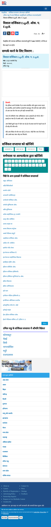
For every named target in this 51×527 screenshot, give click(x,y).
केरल (4, 428)
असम (4, 385)
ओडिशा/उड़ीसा (7, 442)
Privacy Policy (43, 512)
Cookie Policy (36, 512)
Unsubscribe (7, 502)
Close (21, 517)
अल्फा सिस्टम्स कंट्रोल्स (9, 228)
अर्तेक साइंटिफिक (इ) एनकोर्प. (12, 214)
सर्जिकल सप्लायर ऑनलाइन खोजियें (19, 12)
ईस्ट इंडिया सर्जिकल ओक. (10, 315)
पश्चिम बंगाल (6, 475)
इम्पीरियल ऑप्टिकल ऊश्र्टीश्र (11, 300)
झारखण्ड (5, 418)
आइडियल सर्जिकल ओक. (10, 238)
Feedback (24, 494)
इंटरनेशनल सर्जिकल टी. (10, 252)
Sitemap (24, 491)
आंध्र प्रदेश (6, 380)
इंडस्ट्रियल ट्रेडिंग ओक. (9, 262)
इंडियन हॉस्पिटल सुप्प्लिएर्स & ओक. (13, 276)
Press (23, 488)
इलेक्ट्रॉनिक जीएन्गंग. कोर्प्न (10, 305)
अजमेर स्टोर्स (6, 190)
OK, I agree (4, 517)
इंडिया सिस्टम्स (7, 281)
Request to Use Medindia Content (14, 499)
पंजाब (4, 447)
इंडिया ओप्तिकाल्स (8, 286)
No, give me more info (13, 517)
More (44, 323)
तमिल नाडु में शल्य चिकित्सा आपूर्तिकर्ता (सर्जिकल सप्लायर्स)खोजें (22, 15)
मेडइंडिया (4, 12)
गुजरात (5, 404)
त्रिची (5, 343)
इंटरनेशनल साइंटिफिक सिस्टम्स (12, 257)
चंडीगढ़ (5, 394)
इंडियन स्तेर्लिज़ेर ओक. (9, 267)
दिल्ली (4, 399)
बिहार (4, 389)
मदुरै (5, 351)
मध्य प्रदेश (5, 432)
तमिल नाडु (6, 461)
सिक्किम (5, 456)
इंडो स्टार (5, 291)
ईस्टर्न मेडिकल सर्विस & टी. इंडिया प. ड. (14, 319)
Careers (5, 488)
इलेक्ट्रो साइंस (7, 310)
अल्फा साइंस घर (7, 224)
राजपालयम (8, 355)
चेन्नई (5, 339)
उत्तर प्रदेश (6, 471)
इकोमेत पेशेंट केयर (8, 248)
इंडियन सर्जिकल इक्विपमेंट (11, 271)
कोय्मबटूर (7, 335)
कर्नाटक (5, 423)
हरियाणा (5, 408)
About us (6, 486)
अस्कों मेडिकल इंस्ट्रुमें (9, 233)
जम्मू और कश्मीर (7, 413)
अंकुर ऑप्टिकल (7, 181)
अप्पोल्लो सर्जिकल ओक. (10, 200)
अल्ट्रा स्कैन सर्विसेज (8, 219)
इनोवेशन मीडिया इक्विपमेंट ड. (11, 295)
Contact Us (25, 486)
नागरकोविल (8, 347)
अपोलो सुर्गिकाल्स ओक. (10, 205)
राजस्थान (5, 452)
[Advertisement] (25, 83)
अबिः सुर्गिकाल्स (7, 209)
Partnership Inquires (9, 496)
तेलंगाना (5, 466)
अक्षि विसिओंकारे (8, 186)
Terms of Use (6, 513)
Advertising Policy (9, 494)
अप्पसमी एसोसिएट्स (9, 195)
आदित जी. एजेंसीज (8, 243)
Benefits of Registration (11, 491)
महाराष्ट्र (5, 437)
